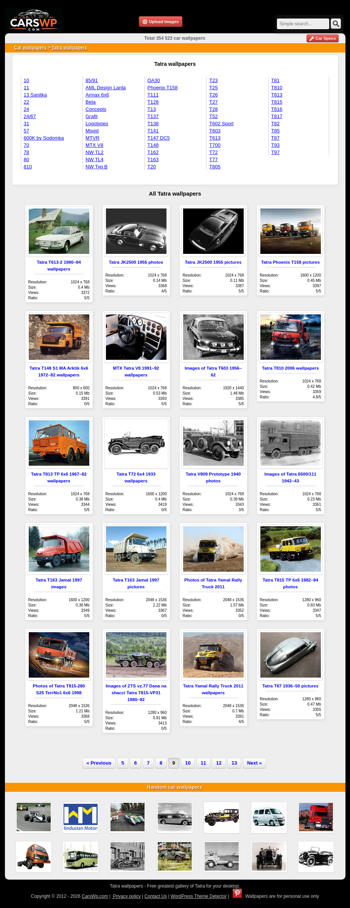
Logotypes (97, 123)
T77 (213, 159)
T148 (153, 145)
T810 (277, 87)
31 (26, 123)
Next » (254, 763)
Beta (91, 102)
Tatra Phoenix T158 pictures (290, 262)
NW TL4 (94, 159)
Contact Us (156, 896)
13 (234, 763)
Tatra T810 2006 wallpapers (290, 367)
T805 (215, 166)
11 (26, 87)
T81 (275, 80)
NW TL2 (94, 152)
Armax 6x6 (97, 95)
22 (26, 102)
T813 (277, 95)
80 (26, 159)
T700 (215, 145)
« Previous (99, 763)
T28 (213, 109)
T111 (153, 95)
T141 (153, 131)
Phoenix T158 (163, 87)
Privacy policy (126, 896)
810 (28, 166)
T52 (213, 116)
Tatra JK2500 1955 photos (136, 262)
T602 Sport (221, 123)
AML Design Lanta (106, 87)
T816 (277, 109)
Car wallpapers (30, 47)
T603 (215, 131)
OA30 (154, 80)
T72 (213, 152)
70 (26, 145)
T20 (152, 166)
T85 (275, 131)
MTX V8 (94, 145)
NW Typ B (96, 166)
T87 (275, 138)
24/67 (30, 116)
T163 (153, 159)
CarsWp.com (95, 896)
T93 (275, 145)
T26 (213, 95)
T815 (277, 102)
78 (26, 152)
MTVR (93, 138)
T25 (213, 87)
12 (218, 763)
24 (26, 109)
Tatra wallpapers (69, 47)
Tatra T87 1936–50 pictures (290, 685)
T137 (153, 116)
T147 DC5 (159, 138)
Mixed (92, 131)
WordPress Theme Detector (199, 896)
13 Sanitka (35, 95)
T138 (153, 123)
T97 (275, 152)
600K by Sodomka (44, 138)
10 (26, 80)
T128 (153, 102)
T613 (215, 138)
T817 (277, 116)
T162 (153, 152)
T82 (275, 123)
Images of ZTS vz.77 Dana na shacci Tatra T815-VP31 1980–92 (136, 692)
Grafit (92, 116)
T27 (213, 102)
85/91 (92, 80)
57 (26, 131)
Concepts (96, 109)
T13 (152, 109)
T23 (213, 80)
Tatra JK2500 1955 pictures (213, 262)
